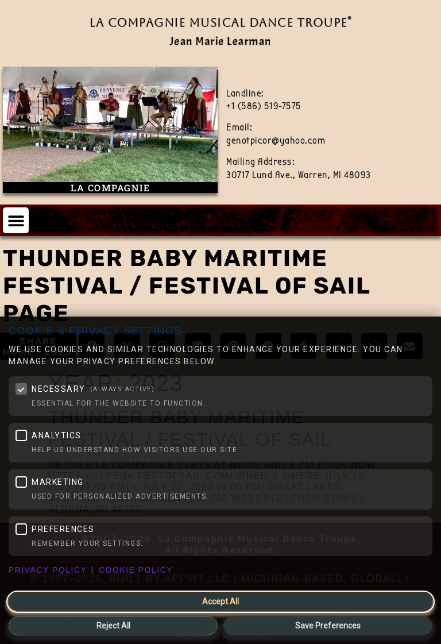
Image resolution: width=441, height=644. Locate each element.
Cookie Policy (136, 569)
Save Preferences (328, 625)
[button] (16, 220)
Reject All (113, 625)
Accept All (220, 601)
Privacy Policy (48, 569)
